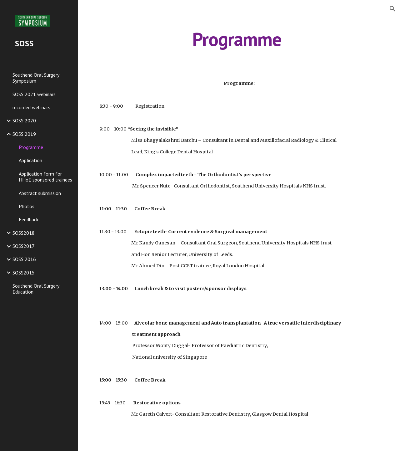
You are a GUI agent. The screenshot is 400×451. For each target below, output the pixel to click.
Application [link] (30, 160)
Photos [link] (26, 206)
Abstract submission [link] (40, 193)
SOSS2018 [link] (23, 233)
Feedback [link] (28, 219)
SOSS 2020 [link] (24, 120)
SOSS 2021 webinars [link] (34, 94)
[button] (392, 8)
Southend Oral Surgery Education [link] (35, 289)
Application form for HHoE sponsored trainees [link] (45, 177)
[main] (238, 39)
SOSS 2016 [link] (24, 259)
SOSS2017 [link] (23, 246)
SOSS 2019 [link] (24, 134)
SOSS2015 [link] (23, 272)
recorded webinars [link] (31, 107)
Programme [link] (31, 147)
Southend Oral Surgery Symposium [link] (35, 78)
